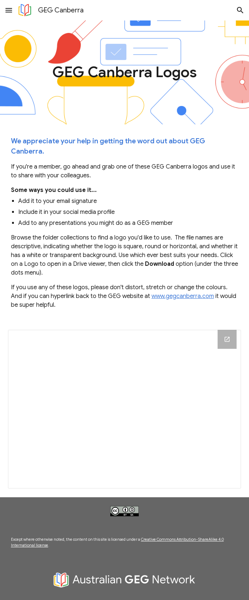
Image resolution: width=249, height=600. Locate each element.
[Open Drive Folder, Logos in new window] (227, 339)
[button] (9, 10)
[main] (124, 72)
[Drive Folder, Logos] (124, 409)
